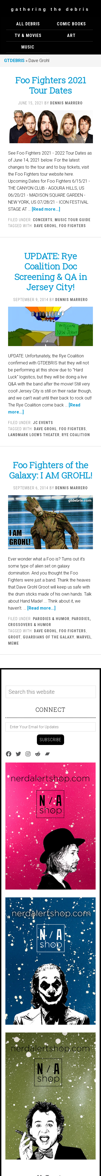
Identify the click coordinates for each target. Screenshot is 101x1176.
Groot (14, 637)
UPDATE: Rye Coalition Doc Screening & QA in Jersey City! (50, 271)
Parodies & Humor (51, 619)
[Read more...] (46, 209)
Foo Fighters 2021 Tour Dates (50, 85)
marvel (83, 637)
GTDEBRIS (14, 60)
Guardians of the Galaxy (48, 637)
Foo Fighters (72, 226)
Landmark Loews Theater (34, 435)
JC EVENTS (43, 423)
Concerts (43, 220)
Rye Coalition (76, 435)
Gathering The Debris (50, 9)
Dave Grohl (45, 226)
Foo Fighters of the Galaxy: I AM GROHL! (50, 470)
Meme (13, 643)
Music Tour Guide (72, 220)
